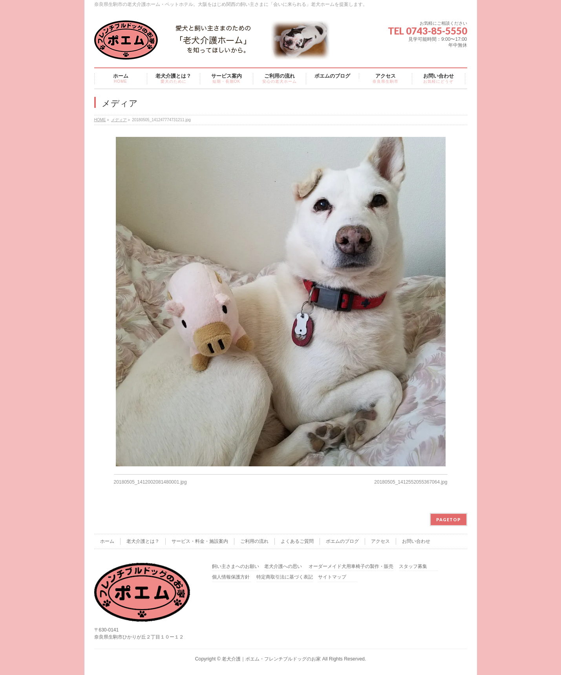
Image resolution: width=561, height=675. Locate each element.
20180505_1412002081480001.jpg (150, 482)
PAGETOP (448, 519)
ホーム (107, 541)
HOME (100, 120)
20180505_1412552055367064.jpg (410, 482)
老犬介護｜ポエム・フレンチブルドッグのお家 (271, 659)
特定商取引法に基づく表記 (284, 577)
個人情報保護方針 (231, 577)
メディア (119, 120)
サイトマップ (332, 577)
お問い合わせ (416, 541)
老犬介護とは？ (142, 541)
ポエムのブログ (342, 541)
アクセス (380, 541)
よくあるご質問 (297, 541)
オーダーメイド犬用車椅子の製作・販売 (351, 566)
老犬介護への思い (283, 566)
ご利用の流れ (254, 541)
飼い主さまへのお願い (235, 566)
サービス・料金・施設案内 (200, 541)
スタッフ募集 (413, 566)
